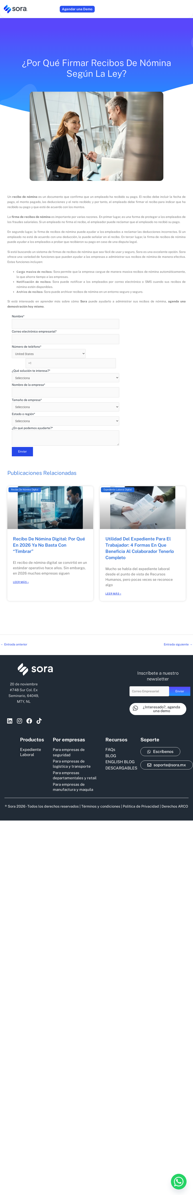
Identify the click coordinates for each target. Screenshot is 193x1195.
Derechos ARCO (175, 801)
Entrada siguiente (178, 635)
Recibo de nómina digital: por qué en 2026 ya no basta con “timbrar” (49, 536)
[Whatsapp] (179, 1181)
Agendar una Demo (77, 9)
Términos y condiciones (100, 801)
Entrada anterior (13, 635)
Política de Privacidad (141, 801)
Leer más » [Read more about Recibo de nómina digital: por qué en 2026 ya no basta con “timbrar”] (21, 573)
